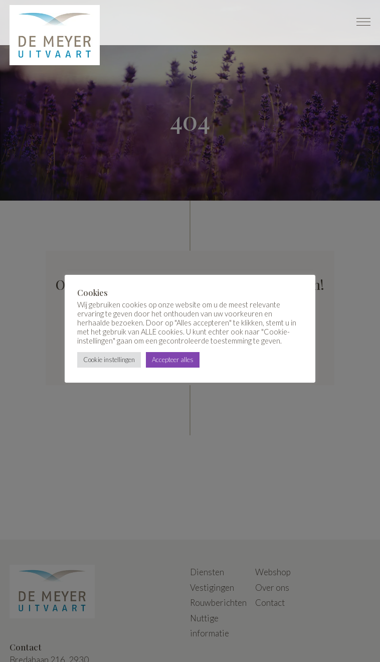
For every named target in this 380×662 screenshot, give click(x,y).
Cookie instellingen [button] (109, 360)
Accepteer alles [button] (173, 360)
